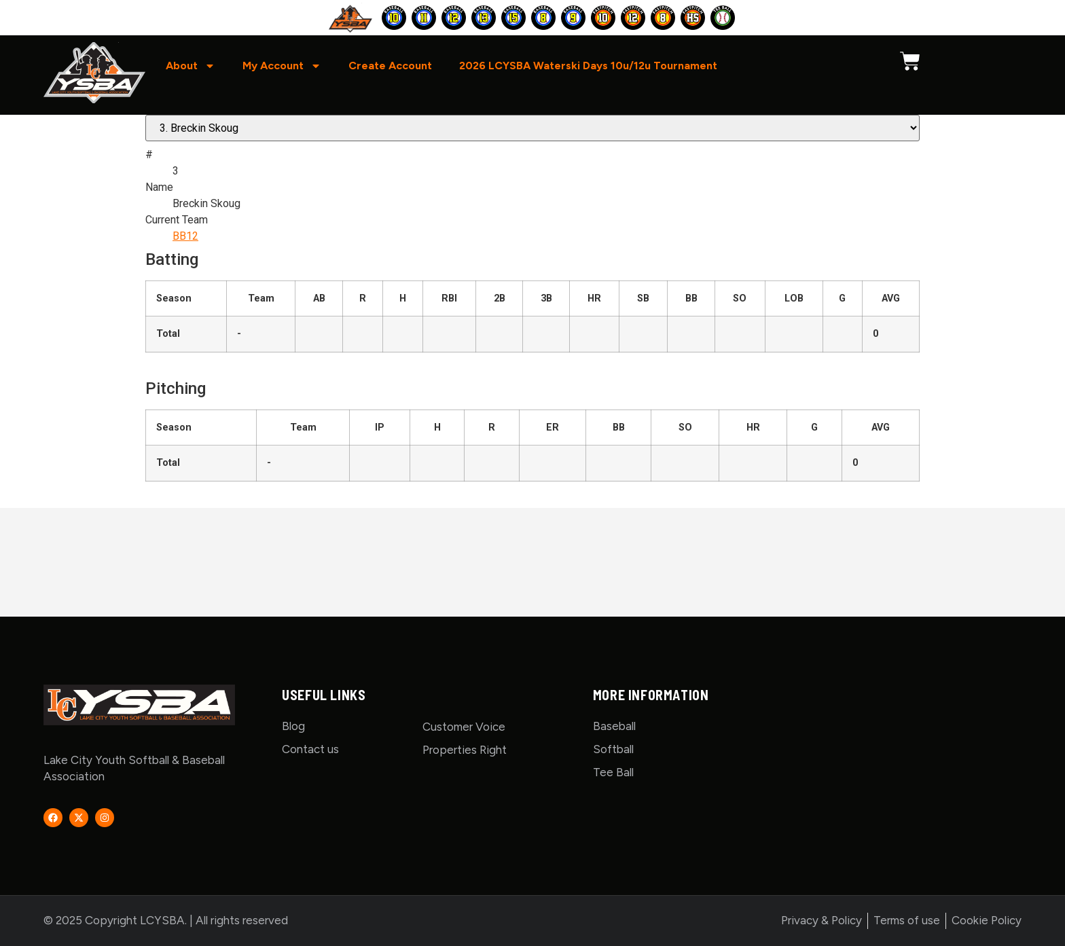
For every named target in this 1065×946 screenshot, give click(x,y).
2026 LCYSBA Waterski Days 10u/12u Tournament (588, 65)
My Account (281, 66)
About (190, 66)
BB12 (185, 236)
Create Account (390, 65)
